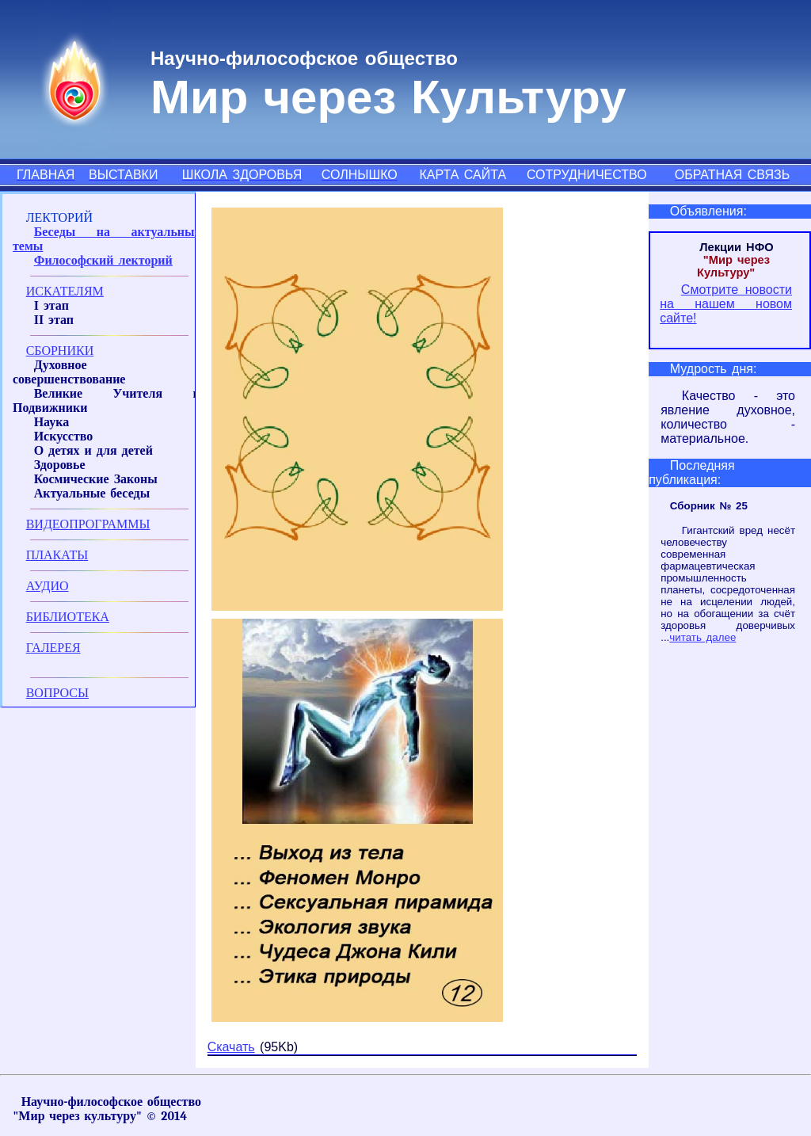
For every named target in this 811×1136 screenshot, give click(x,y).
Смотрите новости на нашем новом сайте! (726, 304)
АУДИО (47, 586)
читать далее (702, 637)
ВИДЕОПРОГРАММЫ (88, 524)
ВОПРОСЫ (57, 693)
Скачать (231, 1047)
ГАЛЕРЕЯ (53, 647)
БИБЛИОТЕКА (67, 616)
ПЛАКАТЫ (57, 555)
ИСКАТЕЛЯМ (65, 291)
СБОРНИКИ (60, 350)
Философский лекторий (103, 260)
